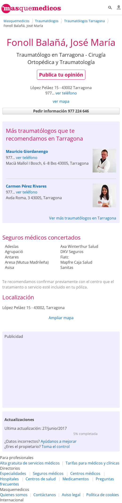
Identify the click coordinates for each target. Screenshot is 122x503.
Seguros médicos (48, 473)
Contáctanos (44, 494)
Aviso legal (71, 494)
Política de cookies (102, 494)
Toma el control (56, 446)
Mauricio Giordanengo (27, 151)
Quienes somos (14, 494)
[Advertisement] (60, 372)
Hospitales (9, 479)
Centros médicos (85, 473)
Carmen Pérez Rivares (26, 186)
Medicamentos (76, 479)
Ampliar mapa (61, 317)
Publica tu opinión (61, 74)
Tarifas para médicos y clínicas (92, 463)
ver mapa (61, 101)
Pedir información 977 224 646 (61, 111)
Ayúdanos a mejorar (59, 441)
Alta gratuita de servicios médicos (30, 463)
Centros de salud (41, 479)
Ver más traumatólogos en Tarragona (82, 218)
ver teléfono (66, 93)
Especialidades (13, 473)
